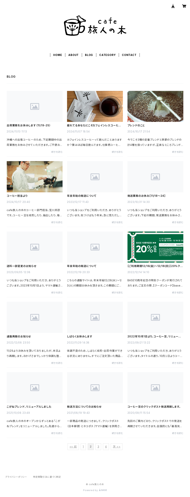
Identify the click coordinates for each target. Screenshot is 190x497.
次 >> (116, 446)
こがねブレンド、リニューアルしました (29, 406)
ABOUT (73, 54)
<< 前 (73, 446)
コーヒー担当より (17, 196)
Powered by (95, 490)
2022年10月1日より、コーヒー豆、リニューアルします (154, 336)
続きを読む (57, 151)
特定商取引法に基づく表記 (47, 476)
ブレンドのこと (136, 125)
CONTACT (129, 54)
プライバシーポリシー (16, 476)
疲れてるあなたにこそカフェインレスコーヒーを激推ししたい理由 (94, 125)
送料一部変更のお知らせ (21, 266)
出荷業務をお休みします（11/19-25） (29, 125)
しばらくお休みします (79, 336)
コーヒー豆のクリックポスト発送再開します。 (154, 406)
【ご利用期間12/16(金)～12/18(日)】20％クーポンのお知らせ (155, 266)
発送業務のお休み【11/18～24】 (146, 196)
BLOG (89, 54)
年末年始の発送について (81, 196)
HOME (57, 54)
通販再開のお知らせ (19, 336)
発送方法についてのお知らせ (84, 406)
